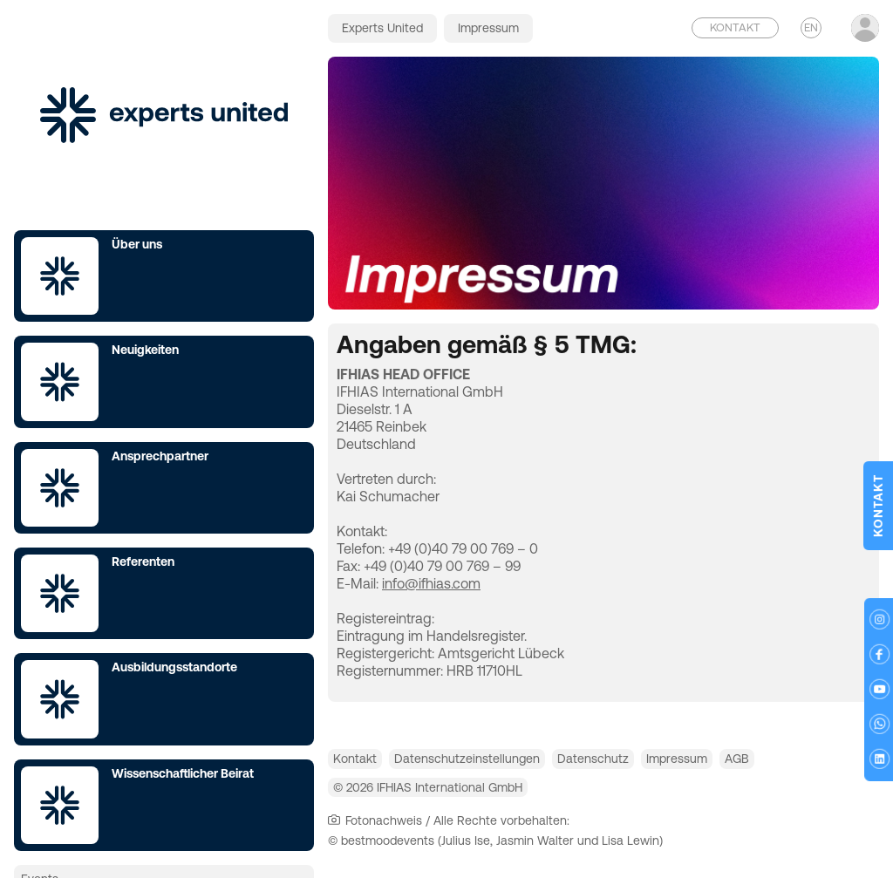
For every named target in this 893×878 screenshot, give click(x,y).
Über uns (137, 244)
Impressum (737, 763)
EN (811, 27)
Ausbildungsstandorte (174, 667)
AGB (815, 763)
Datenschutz (636, 763)
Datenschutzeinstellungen (493, 763)
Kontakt (363, 763)
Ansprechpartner (160, 456)
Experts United (382, 28)
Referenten (143, 561)
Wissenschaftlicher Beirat (183, 773)
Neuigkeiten (145, 350)
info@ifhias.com (431, 583)
